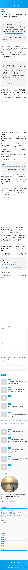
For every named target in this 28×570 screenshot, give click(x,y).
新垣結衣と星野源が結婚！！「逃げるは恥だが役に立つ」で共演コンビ (13, 516)
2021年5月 (3, 533)
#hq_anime (4, 34)
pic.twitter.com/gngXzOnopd (8, 79)
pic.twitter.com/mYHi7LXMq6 (14, 34)
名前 (2, 343)
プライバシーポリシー (11, 562)
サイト (2, 352)
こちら (13, 501)
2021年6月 (3, 531)
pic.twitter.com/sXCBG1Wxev (9, 264)
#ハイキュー (20, 33)
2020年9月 (3, 543)
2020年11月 (3, 539)
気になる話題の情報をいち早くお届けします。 (14, 567)
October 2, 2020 (20, 169)
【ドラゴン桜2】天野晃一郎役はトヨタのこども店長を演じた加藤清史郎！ (14, 520)
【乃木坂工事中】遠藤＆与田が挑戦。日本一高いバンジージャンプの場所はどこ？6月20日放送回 (17, 441)
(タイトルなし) (4, 522)
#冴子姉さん (8, 166)
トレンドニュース (14, 6)
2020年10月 (3, 541)
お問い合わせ (18, 562)
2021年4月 (3, 535)
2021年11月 (3, 528)
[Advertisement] (14, 117)
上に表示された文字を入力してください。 (9, 363)
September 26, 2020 (7, 83)
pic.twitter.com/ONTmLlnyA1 (18, 166)
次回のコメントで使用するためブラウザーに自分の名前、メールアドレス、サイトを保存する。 (13, 358)
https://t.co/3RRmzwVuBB (11, 33)
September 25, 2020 (7, 39)
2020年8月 (3, 545)
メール (2, 348)
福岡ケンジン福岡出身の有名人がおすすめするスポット (12, 510)
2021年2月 (3, 537)
